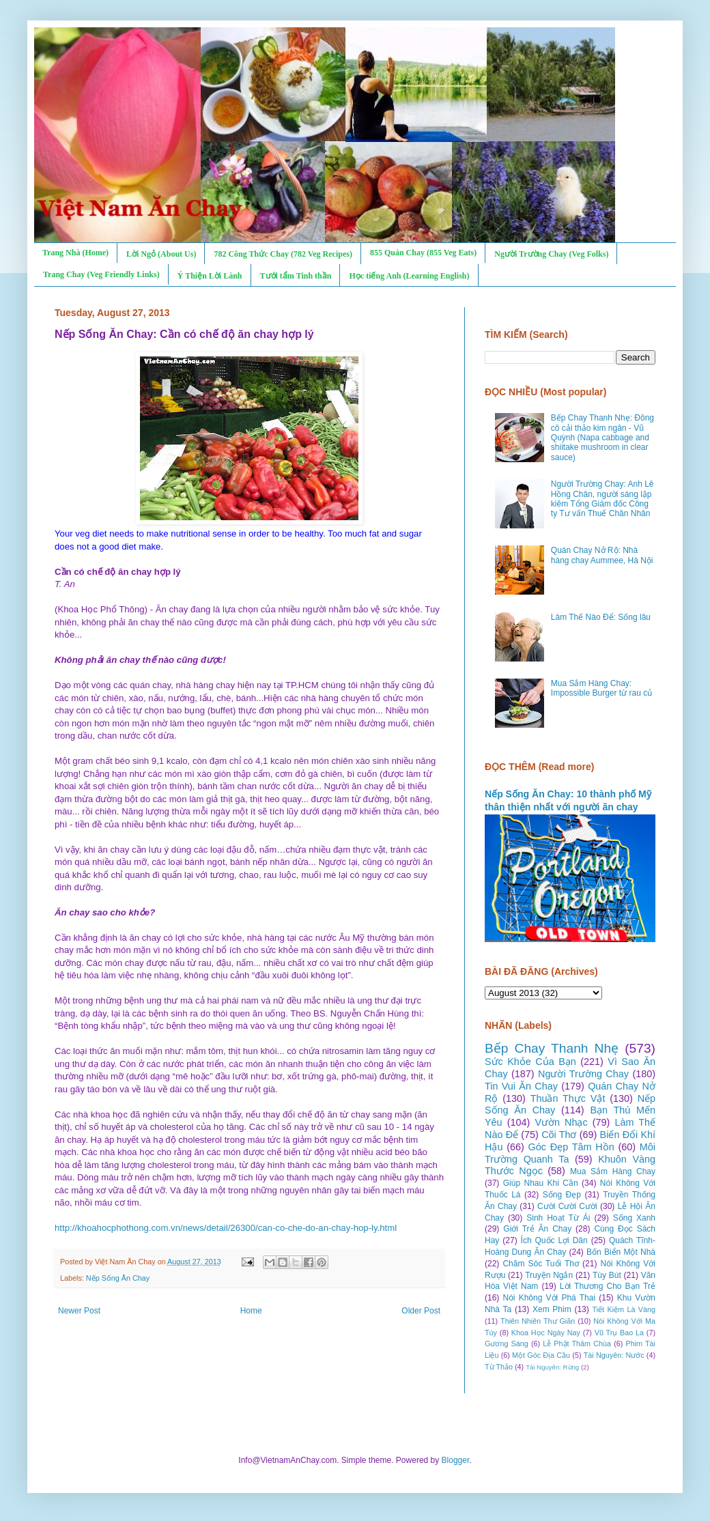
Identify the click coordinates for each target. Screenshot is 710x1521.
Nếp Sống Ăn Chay (118, 1278)
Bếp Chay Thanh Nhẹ (552, 1048)
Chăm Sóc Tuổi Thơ (540, 1263)
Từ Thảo (499, 1367)
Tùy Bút (607, 1275)
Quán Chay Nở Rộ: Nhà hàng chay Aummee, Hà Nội (602, 555)
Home (251, 1311)
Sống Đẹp (562, 1194)
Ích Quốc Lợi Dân (554, 1240)
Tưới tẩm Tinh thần (296, 276)
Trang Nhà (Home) (75, 252)
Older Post (420, 1311)
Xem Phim (551, 1309)
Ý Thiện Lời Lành (210, 276)
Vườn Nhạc (561, 1122)
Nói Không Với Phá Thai (549, 1298)
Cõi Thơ (558, 1134)
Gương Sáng (506, 1343)
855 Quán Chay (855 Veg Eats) (423, 252)
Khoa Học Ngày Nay (545, 1332)
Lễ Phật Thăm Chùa (577, 1343)
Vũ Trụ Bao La (619, 1332)
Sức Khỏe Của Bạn (530, 1061)
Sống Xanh (634, 1218)
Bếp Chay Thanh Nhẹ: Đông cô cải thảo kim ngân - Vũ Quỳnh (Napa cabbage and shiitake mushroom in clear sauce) (602, 437)
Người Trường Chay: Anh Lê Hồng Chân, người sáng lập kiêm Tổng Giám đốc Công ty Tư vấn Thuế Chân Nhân (602, 498)
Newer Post (79, 1311)
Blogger (456, 1460)
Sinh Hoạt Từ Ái (558, 1218)
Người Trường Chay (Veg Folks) (551, 254)
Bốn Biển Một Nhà (620, 1252)
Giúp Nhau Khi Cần (540, 1183)
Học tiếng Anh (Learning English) (409, 276)
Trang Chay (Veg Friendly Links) (101, 274)
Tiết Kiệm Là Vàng (623, 1309)
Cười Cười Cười (567, 1206)
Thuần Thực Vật (568, 1098)
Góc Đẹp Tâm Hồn (571, 1146)
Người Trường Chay (583, 1073)
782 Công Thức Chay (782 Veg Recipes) (283, 254)
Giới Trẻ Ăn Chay (537, 1229)
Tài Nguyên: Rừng (552, 1367)
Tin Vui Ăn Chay (521, 1086)
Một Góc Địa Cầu (541, 1355)
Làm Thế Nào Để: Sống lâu (601, 617)
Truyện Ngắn (549, 1275)
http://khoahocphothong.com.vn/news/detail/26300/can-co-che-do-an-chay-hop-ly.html (226, 1228)
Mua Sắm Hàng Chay (612, 1171)
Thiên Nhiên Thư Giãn (537, 1321)
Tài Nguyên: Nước (614, 1355)
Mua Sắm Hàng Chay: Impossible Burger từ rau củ (601, 688)
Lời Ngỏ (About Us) (161, 254)
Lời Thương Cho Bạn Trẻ (607, 1286)
